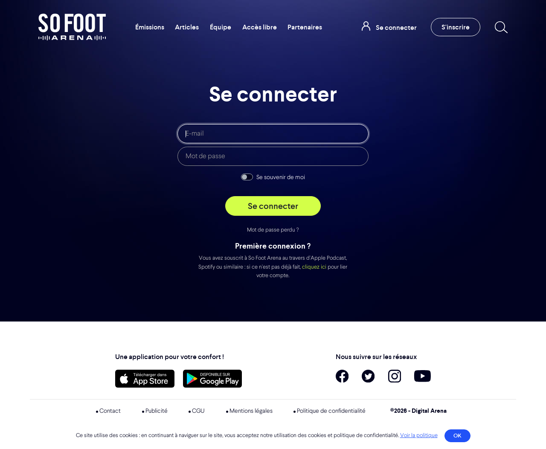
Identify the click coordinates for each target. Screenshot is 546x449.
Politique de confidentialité (331, 411)
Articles (187, 27)
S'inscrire (455, 27)
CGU (198, 411)
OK (457, 435)
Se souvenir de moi (280, 177)
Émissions (149, 27)
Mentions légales (251, 411)
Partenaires (305, 27)
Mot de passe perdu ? (273, 230)
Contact (110, 411)
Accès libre (259, 27)
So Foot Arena (72, 27)
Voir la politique (419, 435)
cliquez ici (314, 267)
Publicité (156, 411)
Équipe (220, 27)
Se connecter (273, 205)
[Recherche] (499, 27)
